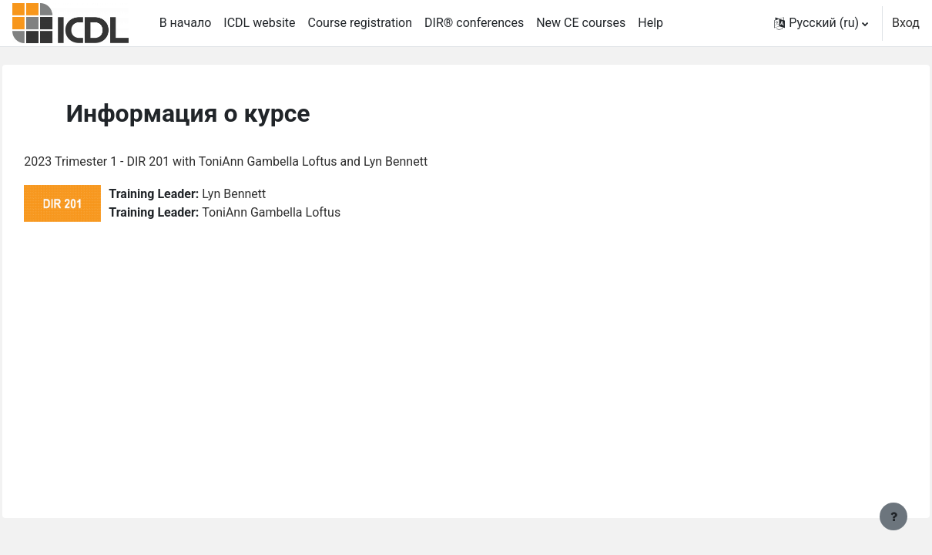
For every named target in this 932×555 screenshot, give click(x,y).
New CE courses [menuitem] (580, 22)
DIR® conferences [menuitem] (474, 22)
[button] (821, 23)
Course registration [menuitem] (360, 22)
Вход (906, 22)
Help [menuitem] (650, 22)
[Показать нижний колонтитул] (893, 516)
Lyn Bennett (268, 194)
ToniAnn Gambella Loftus (305, 212)
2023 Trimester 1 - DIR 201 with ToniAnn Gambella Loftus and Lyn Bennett (260, 161)
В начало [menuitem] (185, 22)
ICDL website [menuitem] (259, 22)
